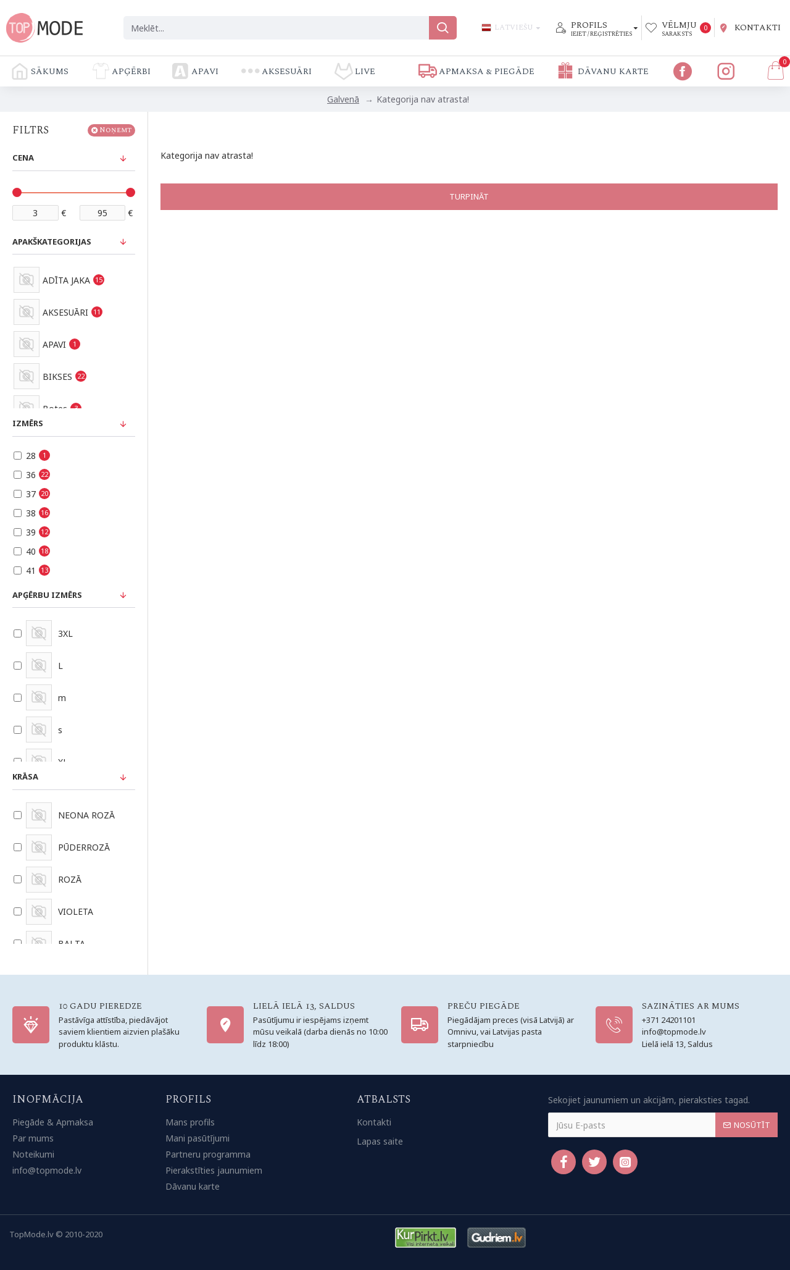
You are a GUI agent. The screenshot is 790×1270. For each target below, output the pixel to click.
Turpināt (469, 196)
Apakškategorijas (51, 241)
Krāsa (25, 776)
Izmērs (27, 423)
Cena (23, 157)
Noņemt (115, 130)
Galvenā (343, 99)
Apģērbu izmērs (47, 594)
